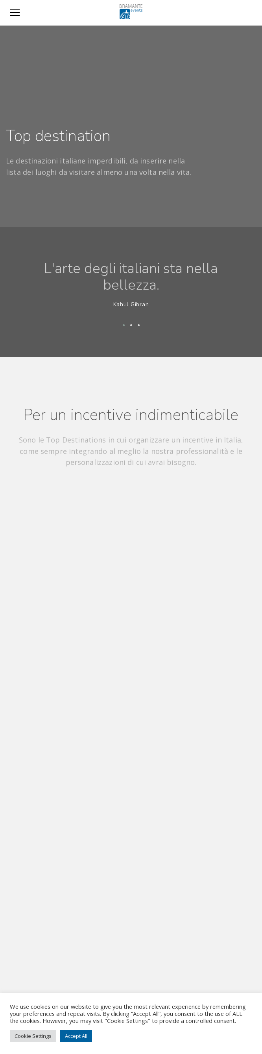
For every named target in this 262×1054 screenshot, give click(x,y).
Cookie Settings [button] (33, 1035)
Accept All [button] (76, 1035)
